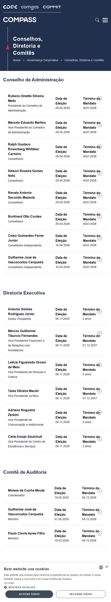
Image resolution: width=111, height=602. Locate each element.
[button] (55, 587)
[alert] (55, 582)
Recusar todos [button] (81, 594)
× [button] (106, 567)
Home (17, 60)
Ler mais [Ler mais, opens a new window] (9, 583)
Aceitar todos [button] (29, 594)
